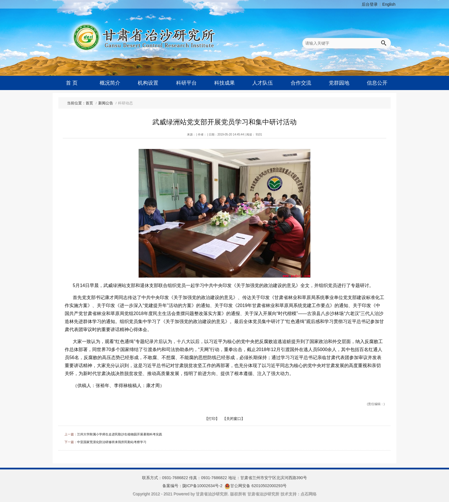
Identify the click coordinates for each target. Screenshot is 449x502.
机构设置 (148, 83)
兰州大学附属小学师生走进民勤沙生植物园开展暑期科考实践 (119, 434)
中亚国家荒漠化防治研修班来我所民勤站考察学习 (111, 442)
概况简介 (110, 83)
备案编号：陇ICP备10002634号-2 (192, 485)
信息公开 (377, 83)
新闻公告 (105, 103)
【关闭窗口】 (233, 419)
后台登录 (370, 4)
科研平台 (186, 83)
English (388, 4)
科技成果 (224, 83)
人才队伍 (262, 83)
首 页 (72, 83)
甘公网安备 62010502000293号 (258, 485)
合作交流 (301, 83)
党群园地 (339, 83)
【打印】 (211, 419)
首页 (89, 103)
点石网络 (308, 493)
